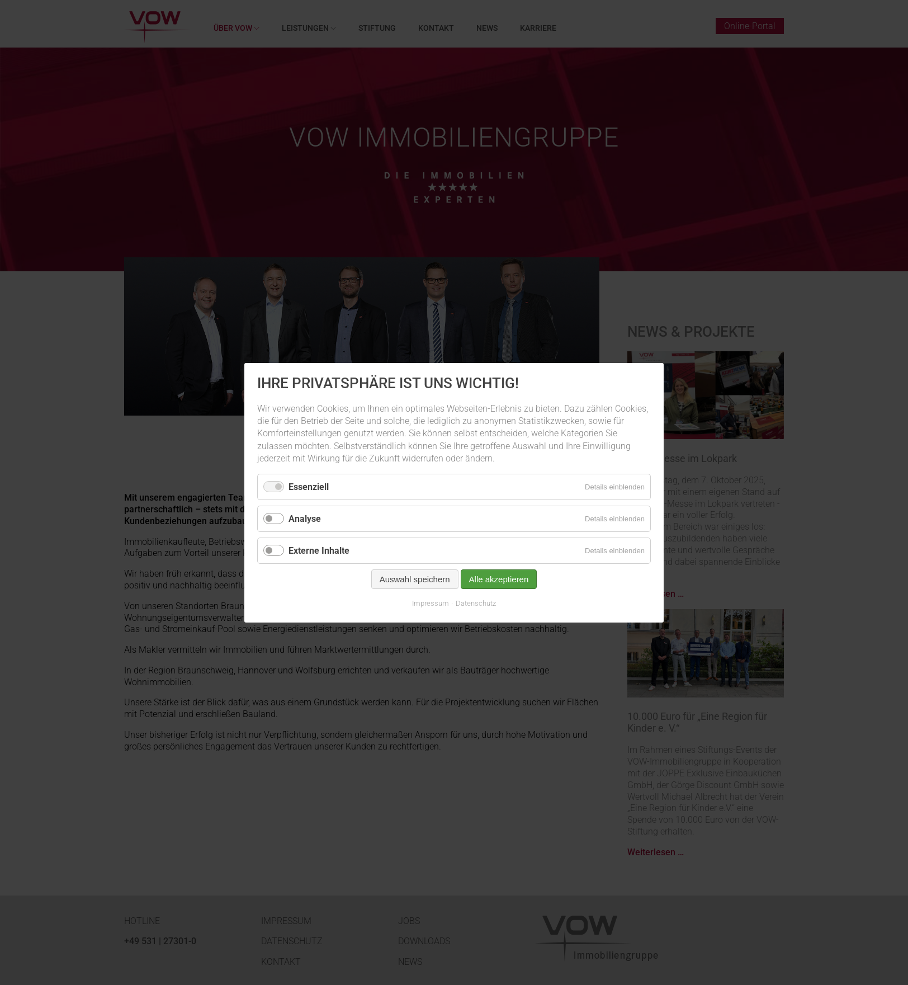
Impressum (430, 603)
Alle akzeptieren (499, 579)
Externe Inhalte (319, 550)
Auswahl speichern (415, 579)
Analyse (305, 518)
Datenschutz (476, 603)
